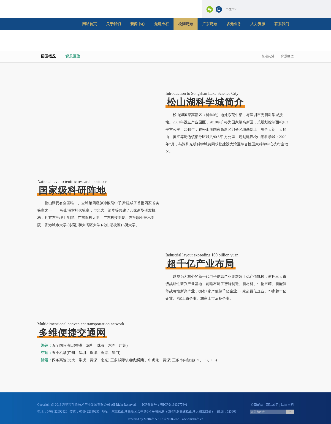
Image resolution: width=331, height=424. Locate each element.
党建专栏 (161, 24)
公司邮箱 (257, 405)
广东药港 (209, 24)
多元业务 (233, 24)
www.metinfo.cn (192, 419)
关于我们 (113, 24)
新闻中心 (137, 24)
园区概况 (48, 56)
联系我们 (281, 24)
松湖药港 (185, 24)
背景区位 (72, 56)
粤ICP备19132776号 (173, 404)
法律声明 (287, 405)
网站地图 (272, 405)
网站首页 (89, 24)
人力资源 (257, 24)
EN (234, 9)
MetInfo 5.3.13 (153, 419)
